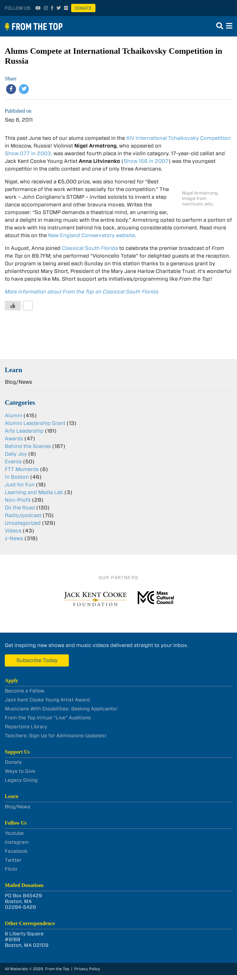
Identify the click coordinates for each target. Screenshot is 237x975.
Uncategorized (23, 523)
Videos (13, 531)
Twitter (13, 860)
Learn (13, 369)
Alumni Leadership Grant (35, 423)
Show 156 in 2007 (146, 161)
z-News (14, 538)
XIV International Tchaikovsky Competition (178, 138)
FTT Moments (22, 469)
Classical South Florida (90, 248)
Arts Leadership (24, 431)
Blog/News (18, 382)
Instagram (17, 842)
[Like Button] (13, 305)
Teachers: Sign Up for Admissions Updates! (56, 736)
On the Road (20, 508)
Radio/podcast (23, 515)
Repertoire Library (26, 727)
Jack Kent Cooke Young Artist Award (47, 700)
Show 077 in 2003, (28, 153)
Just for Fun (20, 485)
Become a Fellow (25, 691)
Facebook (16, 851)
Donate (83, 8)
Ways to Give (20, 771)
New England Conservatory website (91, 235)
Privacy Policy (87, 968)
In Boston (17, 477)
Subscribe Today (37, 660)
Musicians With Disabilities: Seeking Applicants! (61, 709)
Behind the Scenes (28, 446)
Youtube (14, 833)
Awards (14, 439)
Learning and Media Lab (34, 492)
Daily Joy (16, 454)
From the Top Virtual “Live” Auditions (48, 718)
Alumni (13, 415)
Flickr (11, 869)
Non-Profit (18, 500)
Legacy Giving (21, 780)
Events (13, 462)
